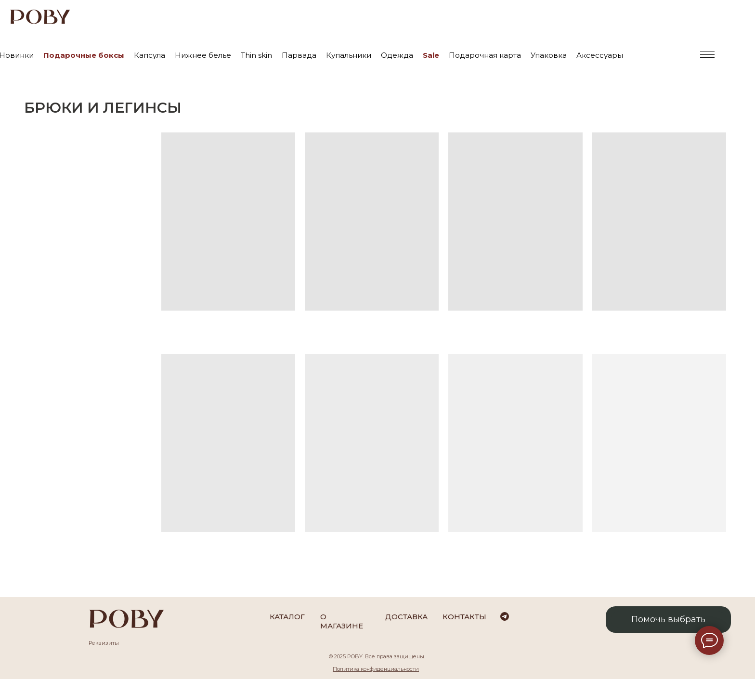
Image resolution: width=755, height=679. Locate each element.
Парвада (299, 55)
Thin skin (256, 55)
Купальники (348, 55)
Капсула (149, 55)
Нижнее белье (203, 55)
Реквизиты (104, 643)
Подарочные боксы (83, 55)
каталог (287, 616)
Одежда (397, 55)
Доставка (406, 616)
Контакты (464, 616)
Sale (431, 55)
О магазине (341, 621)
